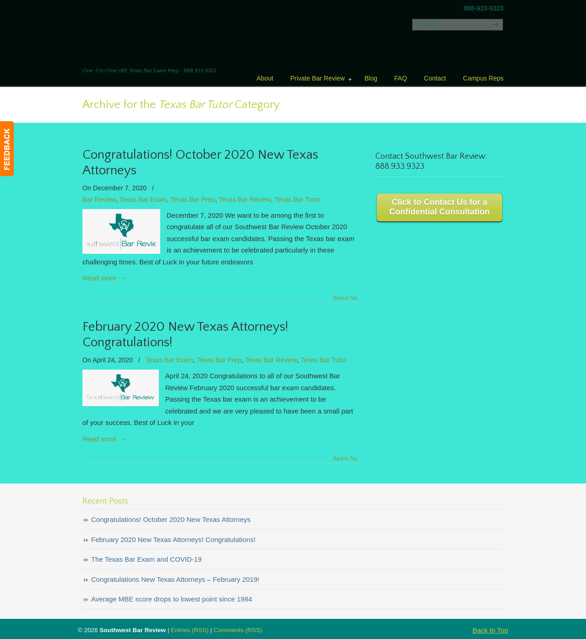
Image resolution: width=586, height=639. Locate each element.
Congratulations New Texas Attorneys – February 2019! (175, 579)
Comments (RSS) (238, 630)
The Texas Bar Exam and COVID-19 (146, 559)
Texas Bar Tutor (297, 199)
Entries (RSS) (190, 630)
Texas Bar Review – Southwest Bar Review (158, 34)
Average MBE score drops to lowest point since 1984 (171, 599)
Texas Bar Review (245, 199)
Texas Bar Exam (143, 199)
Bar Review (99, 199)
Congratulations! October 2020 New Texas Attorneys (170, 519)
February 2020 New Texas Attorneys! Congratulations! (173, 539)
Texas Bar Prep (192, 199)
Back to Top (345, 298)
